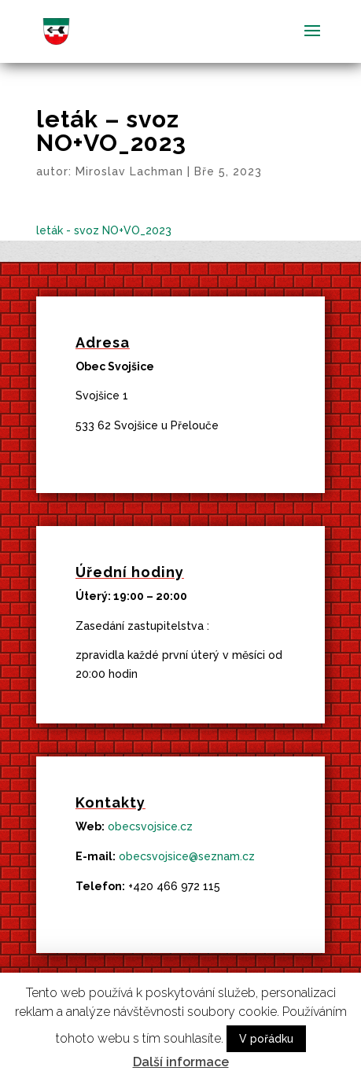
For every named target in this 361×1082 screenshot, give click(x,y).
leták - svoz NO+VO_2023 (103, 230)
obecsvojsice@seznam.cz (187, 856)
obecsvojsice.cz (150, 826)
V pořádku (266, 1038)
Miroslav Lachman (129, 171)
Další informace (181, 1061)
